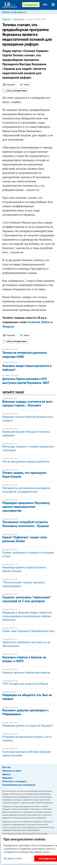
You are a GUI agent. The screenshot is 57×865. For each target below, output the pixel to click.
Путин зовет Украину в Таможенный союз (28, 631)
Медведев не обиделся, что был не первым (27, 697)
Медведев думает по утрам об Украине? (27, 725)
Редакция (7, 777)
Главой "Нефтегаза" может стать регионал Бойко (24, 539)
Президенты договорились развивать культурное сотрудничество (26, 490)
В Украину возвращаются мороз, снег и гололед (27, 738)
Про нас (6, 767)
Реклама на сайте (11, 770)
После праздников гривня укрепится (25, 461)
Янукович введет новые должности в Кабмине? (27, 368)
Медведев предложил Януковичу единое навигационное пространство (26, 507)
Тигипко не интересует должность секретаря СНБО (24, 355)
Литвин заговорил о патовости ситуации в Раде (28, 554)
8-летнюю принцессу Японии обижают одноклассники (26, 753)
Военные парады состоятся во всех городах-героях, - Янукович (27, 403)
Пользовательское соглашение (18, 784)
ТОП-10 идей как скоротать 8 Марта (25, 684)
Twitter (45, 322)
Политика (18, 19)
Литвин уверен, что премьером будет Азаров (24, 475)
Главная (6, 19)
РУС (45, 4)
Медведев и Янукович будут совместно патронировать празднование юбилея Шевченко (27, 616)
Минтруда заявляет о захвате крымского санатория (28, 448)
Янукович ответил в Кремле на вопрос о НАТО (24, 659)
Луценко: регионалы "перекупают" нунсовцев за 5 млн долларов (26, 599)
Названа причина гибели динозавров (26, 672)
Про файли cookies (12, 858)
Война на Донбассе (14, 12)
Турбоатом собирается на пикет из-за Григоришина (26, 644)
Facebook (34, 322)
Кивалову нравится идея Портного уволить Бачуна (24, 569)
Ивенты (6, 774)
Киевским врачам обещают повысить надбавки (26, 433)
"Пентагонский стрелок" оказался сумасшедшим (23, 584)
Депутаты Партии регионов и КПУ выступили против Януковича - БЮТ (25, 381)
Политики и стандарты (14, 781)
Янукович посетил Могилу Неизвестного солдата (28, 418)
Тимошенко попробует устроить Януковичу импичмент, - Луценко (25, 524)
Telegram (8, 326)
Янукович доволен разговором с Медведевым (25, 712)
